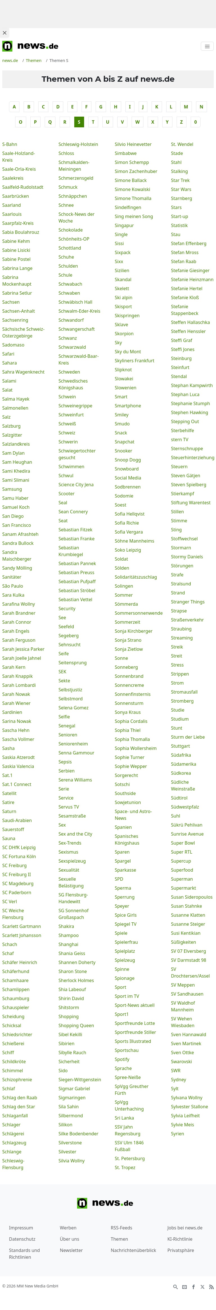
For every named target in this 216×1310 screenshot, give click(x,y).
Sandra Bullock (17, 543)
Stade (177, 153)
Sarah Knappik (17, 676)
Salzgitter (12, 435)
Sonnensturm (129, 703)
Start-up (179, 216)
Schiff (8, 1052)
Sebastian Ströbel (76, 590)
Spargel (123, 861)
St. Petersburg (130, 1158)
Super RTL (181, 852)
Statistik (179, 225)
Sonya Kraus (128, 712)
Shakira (66, 926)
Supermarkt (183, 888)
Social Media (128, 478)
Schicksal (11, 1025)
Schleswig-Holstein (78, 144)
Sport (120, 987)
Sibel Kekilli (70, 1034)
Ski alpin (123, 297)
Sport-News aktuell (135, 1005)
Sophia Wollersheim (136, 748)
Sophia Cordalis (131, 721)
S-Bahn (9, 144)
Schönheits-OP (73, 239)
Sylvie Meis (182, 1125)
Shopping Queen (76, 1025)
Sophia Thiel (128, 730)
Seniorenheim (73, 744)
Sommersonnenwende (136, 613)
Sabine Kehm (16, 241)
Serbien (66, 771)
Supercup (181, 861)
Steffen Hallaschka (190, 322)
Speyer (122, 906)
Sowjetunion (128, 802)
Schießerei (13, 1043)
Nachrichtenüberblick (133, 1250)
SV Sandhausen (187, 994)
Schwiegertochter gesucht (77, 454)
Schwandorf (71, 320)
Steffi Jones (183, 349)
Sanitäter (11, 577)
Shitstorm (68, 1007)
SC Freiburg (14, 865)
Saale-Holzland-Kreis (18, 156)
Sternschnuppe (187, 448)
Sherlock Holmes (76, 980)
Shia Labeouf (72, 989)
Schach (9, 944)
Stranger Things (188, 602)
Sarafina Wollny (18, 604)
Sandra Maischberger (17, 555)
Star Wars (181, 189)
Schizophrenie (17, 1079)
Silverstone (70, 1143)
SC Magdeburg (17, 883)
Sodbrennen (128, 487)
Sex (62, 825)
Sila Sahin (68, 1106)
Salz (6, 417)
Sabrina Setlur (17, 293)
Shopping (68, 1016)
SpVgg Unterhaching (129, 1105)
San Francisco (16, 525)
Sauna (8, 838)
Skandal (123, 279)
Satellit (9, 793)
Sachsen (11, 302)
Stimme (179, 521)
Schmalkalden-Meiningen (73, 165)
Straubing (181, 629)
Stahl (176, 162)
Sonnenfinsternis (132, 694)
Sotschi (122, 784)
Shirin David (71, 998)
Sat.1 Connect (16, 784)
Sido (63, 1070)
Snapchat (124, 442)
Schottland (69, 248)
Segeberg (68, 635)
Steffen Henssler (188, 331)
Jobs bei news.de (184, 1228)
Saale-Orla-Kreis (19, 169)
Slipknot (123, 370)
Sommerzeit (127, 622)
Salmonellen (15, 408)
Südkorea (181, 773)
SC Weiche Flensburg (13, 913)
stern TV (179, 439)
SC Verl (9, 901)
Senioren (67, 735)
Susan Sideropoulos (192, 897)
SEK (62, 672)
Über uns (69, 1239)
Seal (62, 502)
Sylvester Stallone (189, 1106)
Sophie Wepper (131, 766)
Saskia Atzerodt (18, 757)
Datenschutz (22, 1239)
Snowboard (127, 469)
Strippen (180, 674)
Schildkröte (14, 1061)
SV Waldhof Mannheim (183, 1006)
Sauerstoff (13, 829)
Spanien (123, 827)
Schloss (66, 153)
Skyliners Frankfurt (134, 361)
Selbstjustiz (70, 690)
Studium (180, 719)
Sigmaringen (72, 1097)
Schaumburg (15, 998)
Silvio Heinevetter (133, 144)
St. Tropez (125, 1167)
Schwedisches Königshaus (73, 384)
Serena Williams (75, 780)
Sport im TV (127, 996)
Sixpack (122, 252)
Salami (9, 381)
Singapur (124, 225)
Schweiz (66, 433)
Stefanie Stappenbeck (184, 309)
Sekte (64, 681)
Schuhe (66, 257)
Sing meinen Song (134, 216)
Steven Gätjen (185, 475)
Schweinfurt (71, 415)
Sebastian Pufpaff (77, 581)
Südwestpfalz (185, 807)
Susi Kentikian (186, 933)
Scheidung (13, 1016)
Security (66, 608)
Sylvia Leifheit (185, 1116)
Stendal (179, 376)
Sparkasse (125, 870)
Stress (177, 665)
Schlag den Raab (19, 1097)
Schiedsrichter (17, 1034)
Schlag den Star (18, 1106)
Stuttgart (180, 746)
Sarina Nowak (16, 721)
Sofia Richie (127, 523)
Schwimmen (71, 466)
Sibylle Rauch (72, 1052)
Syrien (177, 1134)
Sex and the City (75, 834)
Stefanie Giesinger (190, 270)
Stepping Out (185, 421)
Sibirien (66, 1043)
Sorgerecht (126, 775)
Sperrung (124, 897)
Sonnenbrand (129, 676)
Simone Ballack (131, 180)
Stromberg (182, 701)
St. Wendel (182, 144)
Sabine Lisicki (16, 250)
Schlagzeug (14, 1143)
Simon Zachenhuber (136, 171)
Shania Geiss (71, 953)
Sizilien (122, 270)
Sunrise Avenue (187, 834)
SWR (176, 1070)
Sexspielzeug (72, 861)
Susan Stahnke (186, 906)
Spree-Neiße (128, 1077)
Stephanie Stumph (190, 403)
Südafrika (181, 755)
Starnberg (181, 198)
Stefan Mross (185, 252)
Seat (63, 521)
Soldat (121, 559)
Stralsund (181, 584)
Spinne (122, 969)
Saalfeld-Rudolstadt (22, 187)
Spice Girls (126, 915)
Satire (8, 802)
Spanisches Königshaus (127, 839)
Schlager (11, 1125)
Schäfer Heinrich (19, 962)
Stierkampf (182, 493)
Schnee (66, 205)
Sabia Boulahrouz (20, 232)
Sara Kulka (13, 595)
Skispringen (127, 315)
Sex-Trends (69, 843)
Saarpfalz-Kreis (17, 223)
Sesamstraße (72, 816)
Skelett (122, 288)
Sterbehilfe (182, 430)
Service (65, 798)
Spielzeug (125, 960)
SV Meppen (183, 985)
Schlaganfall (15, 1116)
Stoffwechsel (184, 539)
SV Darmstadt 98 (188, 960)
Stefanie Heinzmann (192, 279)
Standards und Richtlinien (24, 1253)
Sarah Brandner (18, 613)
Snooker (123, 451)
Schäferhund (15, 971)
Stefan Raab (183, 261)
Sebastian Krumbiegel (70, 551)
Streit (176, 656)
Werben (68, 1228)
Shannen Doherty (76, 962)
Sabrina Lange (17, 268)
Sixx (119, 261)
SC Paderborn (16, 892)
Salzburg (11, 426)
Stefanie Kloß (185, 297)
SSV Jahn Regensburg (127, 1130)
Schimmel (12, 1070)
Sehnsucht (69, 644)
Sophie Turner (130, 757)
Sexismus (68, 852)
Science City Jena (76, 484)
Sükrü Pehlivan (186, 825)
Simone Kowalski (132, 189)
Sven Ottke (182, 1052)
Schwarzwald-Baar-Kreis (78, 359)
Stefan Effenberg (188, 243)
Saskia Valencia (18, 766)
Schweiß (67, 424)
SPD (119, 879)
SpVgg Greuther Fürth (131, 1089)
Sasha (8, 748)
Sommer (124, 595)
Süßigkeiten (183, 942)
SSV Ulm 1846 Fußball (129, 1146)
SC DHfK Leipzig (19, 847)
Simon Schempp (132, 162)
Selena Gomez (73, 708)
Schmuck (67, 187)
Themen (119, 1239)
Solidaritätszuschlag (136, 577)
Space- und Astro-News (133, 814)
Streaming (182, 638)
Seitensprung (72, 663)
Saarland (11, 205)
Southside (125, 793)
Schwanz (67, 338)
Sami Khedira (16, 471)
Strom (177, 683)
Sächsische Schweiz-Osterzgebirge (23, 332)
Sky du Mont (128, 351)
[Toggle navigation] (207, 46)
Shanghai (68, 944)
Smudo (122, 424)
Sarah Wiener (16, 703)
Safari (8, 354)
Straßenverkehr (187, 620)
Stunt (176, 728)
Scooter (66, 493)
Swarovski (181, 1061)
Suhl (175, 816)
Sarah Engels (16, 631)
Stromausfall (184, 692)
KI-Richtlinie (179, 1239)
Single (121, 234)
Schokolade (70, 230)
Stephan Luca (185, 394)
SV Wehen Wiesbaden (182, 1022)
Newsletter (71, 1250)
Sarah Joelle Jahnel (21, 658)
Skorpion (124, 333)
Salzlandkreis (16, 444)
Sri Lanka (124, 1118)
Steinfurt (180, 367)
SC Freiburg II (16, 874)
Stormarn (181, 548)
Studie (177, 710)
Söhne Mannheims (134, 541)
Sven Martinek (186, 1043)
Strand (178, 593)
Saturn (9, 811)
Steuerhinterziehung (192, 457)
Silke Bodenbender (78, 1134)
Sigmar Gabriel (74, 1088)
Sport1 (122, 1014)
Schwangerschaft (76, 329)
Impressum (21, 1228)
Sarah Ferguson (18, 640)
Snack (121, 433)
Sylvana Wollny (186, 1097)
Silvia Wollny (71, 1161)
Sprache (123, 1068)
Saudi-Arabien (17, 820)
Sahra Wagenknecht (23, 372)
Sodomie (124, 496)
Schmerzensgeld (75, 178)
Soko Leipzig (128, 550)
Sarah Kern (14, 667)
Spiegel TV (125, 924)
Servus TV (68, 807)
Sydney (178, 1079)
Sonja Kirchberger (133, 631)
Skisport (123, 306)
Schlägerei (13, 1134)
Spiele (121, 933)
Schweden (69, 372)
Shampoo (68, 935)
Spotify (122, 1059)
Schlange (11, 1152)
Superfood (182, 870)
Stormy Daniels (187, 557)
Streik (177, 647)
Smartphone (128, 406)
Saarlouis (12, 214)
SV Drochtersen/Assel (190, 972)
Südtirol (179, 798)
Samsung (12, 489)
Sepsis (65, 762)
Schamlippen (16, 989)
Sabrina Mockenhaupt (17, 280)
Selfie (64, 717)
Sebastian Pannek (77, 563)
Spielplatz (125, 951)
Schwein (67, 397)
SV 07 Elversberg (188, 951)
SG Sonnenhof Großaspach (73, 913)
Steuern (179, 466)
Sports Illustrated (133, 1041)
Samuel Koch (16, 507)
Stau (175, 234)
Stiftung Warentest (191, 502)
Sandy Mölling (17, 568)
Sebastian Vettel (75, 599)
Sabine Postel (16, 259)
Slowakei (124, 379)
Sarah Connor (16, 622)
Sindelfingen (128, 207)
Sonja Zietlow (129, 649)
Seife (63, 653)
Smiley (122, 415)
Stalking (179, 171)
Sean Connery (73, 512)
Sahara (9, 363)
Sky (118, 342)
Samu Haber (15, 498)
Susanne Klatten (188, 915)
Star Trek (180, 180)
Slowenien (125, 388)
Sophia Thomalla (132, 739)
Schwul (65, 475)
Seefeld (66, 626)
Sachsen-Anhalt (18, 311)
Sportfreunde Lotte (135, 1023)
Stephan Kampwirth (192, 385)
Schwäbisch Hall (75, 302)
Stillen (177, 512)
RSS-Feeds (121, 1228)
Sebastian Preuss (76, 572)
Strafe (177, 575)
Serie (63, 789)
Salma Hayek (16, 399)
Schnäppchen (72, 196)
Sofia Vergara (129, 532)
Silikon (65, 1125)
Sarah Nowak (16, 694)
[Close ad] (4, 32)
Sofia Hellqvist (130, 514)
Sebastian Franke (76, 539)
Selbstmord (70, 699)
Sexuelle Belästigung (71, 882)
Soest (120, 505)
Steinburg (181, 358)
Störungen (182, 566)
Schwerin (68, 442)
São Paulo (12, 586)
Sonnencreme (129, 685)
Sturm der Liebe (188, 737)
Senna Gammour (76, 753)
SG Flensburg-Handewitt (73, 898)
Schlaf (8, 1088)
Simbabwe (126, 153)
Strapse (179, 611)
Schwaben (69, 293)
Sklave (121, 324)
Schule (65, 275)
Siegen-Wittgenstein (79, 1079)
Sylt (175, 1088)
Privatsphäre (180, 1250)
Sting (176, 530)
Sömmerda (126, 604)
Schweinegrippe (75, 406)
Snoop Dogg (128, 460)
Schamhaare (15, 980)
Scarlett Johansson (21, 935)
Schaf (8, 953)
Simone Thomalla (133, 198)
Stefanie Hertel (186, 288)
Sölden (122, 568)
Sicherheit (69, 1061)
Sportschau (127, 1050)
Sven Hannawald (188, 1034)
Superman (182, 879)
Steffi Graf (181, 340)
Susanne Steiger (188, 924)
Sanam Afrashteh (20, 534)
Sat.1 (7, 775)
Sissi (119, 243)
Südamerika (183, 764)
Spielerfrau (126, 942)
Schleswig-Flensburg (13, 1164)
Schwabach (70, 284)
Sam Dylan (13, 453)
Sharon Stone (72, 971)
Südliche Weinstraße (183, 785)
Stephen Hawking (189, 412)
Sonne (121, 658)
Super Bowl (183, 843)
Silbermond (70, 1116)
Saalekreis (13, 178)
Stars (176, 207)
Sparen (122, 852)
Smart (121, 397)
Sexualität (68, 870)
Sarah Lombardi (19, 685)
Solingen (124, 586)
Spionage (124, 978)
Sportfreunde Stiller (135, 1032)
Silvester (67, 1152)
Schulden (68, 266)
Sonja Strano (128, 640)
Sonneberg (126, 667)
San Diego (13, 516)
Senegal (66, 726)
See (62, 617)
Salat (7, 390)
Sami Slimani (15, 480)
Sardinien (12, 712)
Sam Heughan (17, 462)
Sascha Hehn (16, 730)
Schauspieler (15, 1007)
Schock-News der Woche (76, 217)
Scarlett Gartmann (21, 926)
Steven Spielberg (188, 484)
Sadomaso (13, 345)
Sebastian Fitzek (75, 530)
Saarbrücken (15, 196)
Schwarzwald (72, 347)
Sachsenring (15, 320)
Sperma (123, 888)
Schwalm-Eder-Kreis (79, 311)
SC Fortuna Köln (19, 856)
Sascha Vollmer (18, 739)
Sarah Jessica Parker (23, 649)
